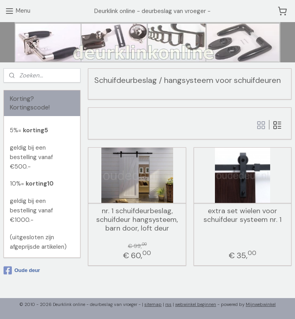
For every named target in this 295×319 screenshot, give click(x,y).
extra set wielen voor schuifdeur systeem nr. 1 (242, 215)
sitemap (153, 304)
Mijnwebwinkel (261, 304)
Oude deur (22, 270)
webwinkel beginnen (195, 304)
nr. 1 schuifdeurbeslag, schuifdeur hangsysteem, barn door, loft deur (137, 220)
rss (168, 304)
